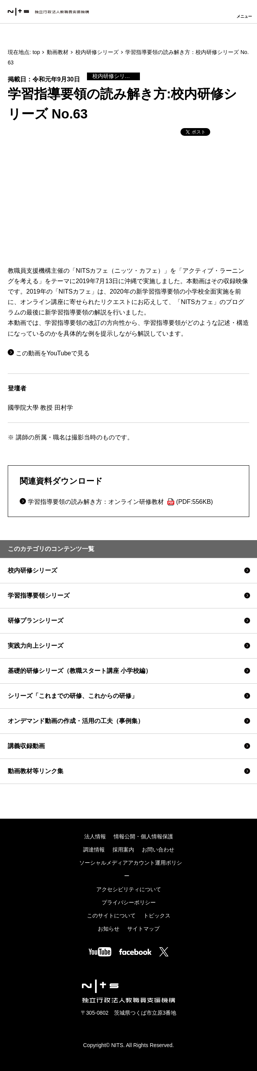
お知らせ (108, 929)
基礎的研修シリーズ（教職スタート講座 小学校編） (79, 670)
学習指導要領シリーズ (39, 595)
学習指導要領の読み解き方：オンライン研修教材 (120, 501)
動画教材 (57, 52)
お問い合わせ (158, 850)
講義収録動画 (26, 746)
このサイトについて (111, 916)
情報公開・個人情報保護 (143, 837)
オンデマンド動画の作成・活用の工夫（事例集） (76, 721)
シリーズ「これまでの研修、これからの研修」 (73, 696)
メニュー (244, 16)
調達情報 (94, 850)
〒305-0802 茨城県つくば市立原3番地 (129, 1013)
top (36, 52)
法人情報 (95, 837)
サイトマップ (143, 929)
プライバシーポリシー (129, 902)
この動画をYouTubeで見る (53, 353)
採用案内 (123, 850)
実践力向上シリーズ (35, 645)
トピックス (156, 916)
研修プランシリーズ (35, 620)
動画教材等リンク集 (35, 771)
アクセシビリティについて (128, 889)
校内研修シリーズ (97, 52)
